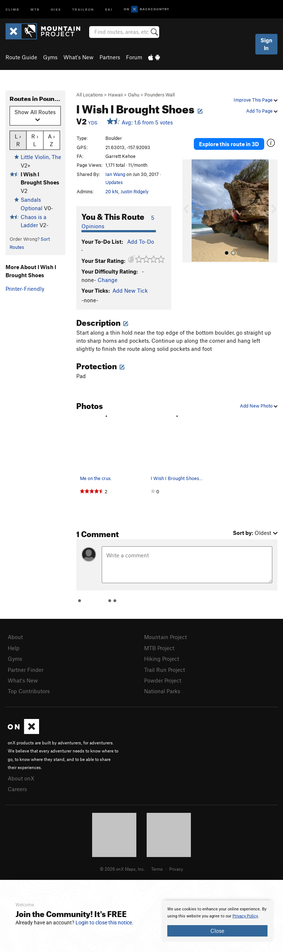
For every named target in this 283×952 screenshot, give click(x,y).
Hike (56, 9)
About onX (21, 778)
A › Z (51, 140)
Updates (114, 182)
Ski (109, 9)
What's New (78, 57)
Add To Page (261, 111)
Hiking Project (161, 658)
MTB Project (159, 648)
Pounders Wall (159, 95)
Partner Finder (25, 669)
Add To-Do (140, 241)
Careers (17, 789)
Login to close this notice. (104, 922)
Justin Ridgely (134, 191)
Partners (109, 57)
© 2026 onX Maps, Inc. (122, 868)
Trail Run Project (164, 669)
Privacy (176, 868)
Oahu (133, 95)
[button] (189, 210)
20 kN (111, 191)
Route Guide (21, 57)
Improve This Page (255, 100)
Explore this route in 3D (229, 144)
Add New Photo (258, 406)
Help (14, 648)
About (15, 637)
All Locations (89, 95)
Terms (157, 868)
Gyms (50, 57)
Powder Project (162, 680)
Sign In (266, 44)
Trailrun (83, 9)
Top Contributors (29, 691)
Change (108, 279)
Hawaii (115, 95)
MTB (35, 9)
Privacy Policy (245, 916)
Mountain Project (165, 637)
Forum (134, 57)
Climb (13, 9)
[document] (217, 921)
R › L (34, 140)
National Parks (162, 691)
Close (217, 930)
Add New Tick (130, 290)
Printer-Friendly (25, 288)
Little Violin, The (41, 157)
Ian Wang (115, 174)
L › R (18, 140)
